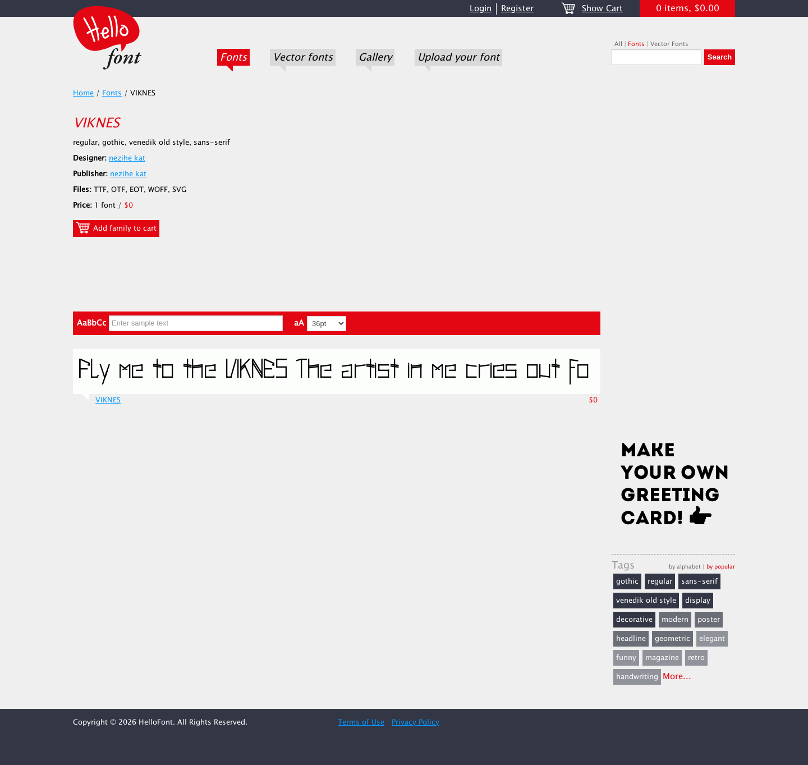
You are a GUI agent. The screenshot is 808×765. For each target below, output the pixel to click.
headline (631, 638)
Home (83, 93)
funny (626, 657)
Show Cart (602, 8)
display (697, 600)
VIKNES (108, 400)
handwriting (637, 676)
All (618, 44)
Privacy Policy (415, 722)
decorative (634, 619)
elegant (712, 638)
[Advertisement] (673, 256)
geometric (672, 638)
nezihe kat (127, 158)
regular (660, 581)
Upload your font (458, 57)
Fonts (233, 57)
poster (708, 619)
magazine (662, 657)
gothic (627, 581)
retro (696, 657)
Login (481, 8)
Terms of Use (361, 722)
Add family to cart (116, 228)
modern (675, 619)
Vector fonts (303, 57)
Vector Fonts (669, 44)
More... (677, 676)
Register (517, 8)
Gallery (375, 57)
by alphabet (685, 566)
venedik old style (646, 600)
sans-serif (699, 581)
